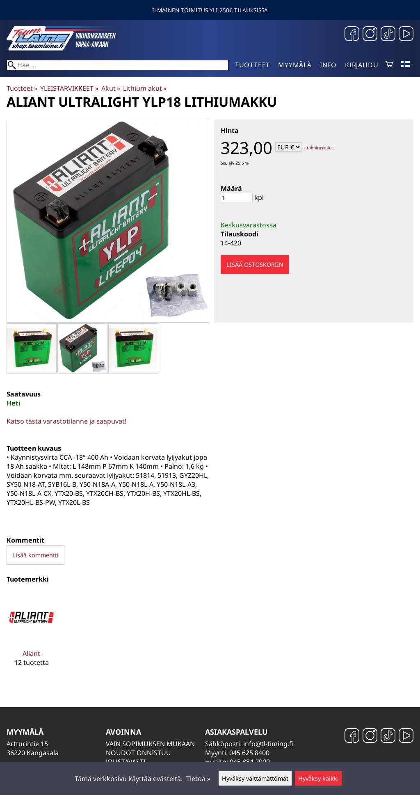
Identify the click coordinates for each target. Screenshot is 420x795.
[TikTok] (388, 34)
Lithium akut (145, 88)
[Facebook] (352, 34)
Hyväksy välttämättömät (255, 778)
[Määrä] (237, 197)
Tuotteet (252, 64)
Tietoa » (198, 778)
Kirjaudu (361, 64)
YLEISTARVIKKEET (69, 88)
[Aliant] (32, 636)
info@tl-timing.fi (268, 743)
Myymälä (295, 64)
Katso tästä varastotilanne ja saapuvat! (66, 421)
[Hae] (117, 65)
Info (328, 64)
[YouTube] (406, 34)
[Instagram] (370, 34)
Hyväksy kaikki (318, 778)
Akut (110, 88)
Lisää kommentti (35, 555)
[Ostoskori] (389, 64)
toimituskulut (320, 148)
